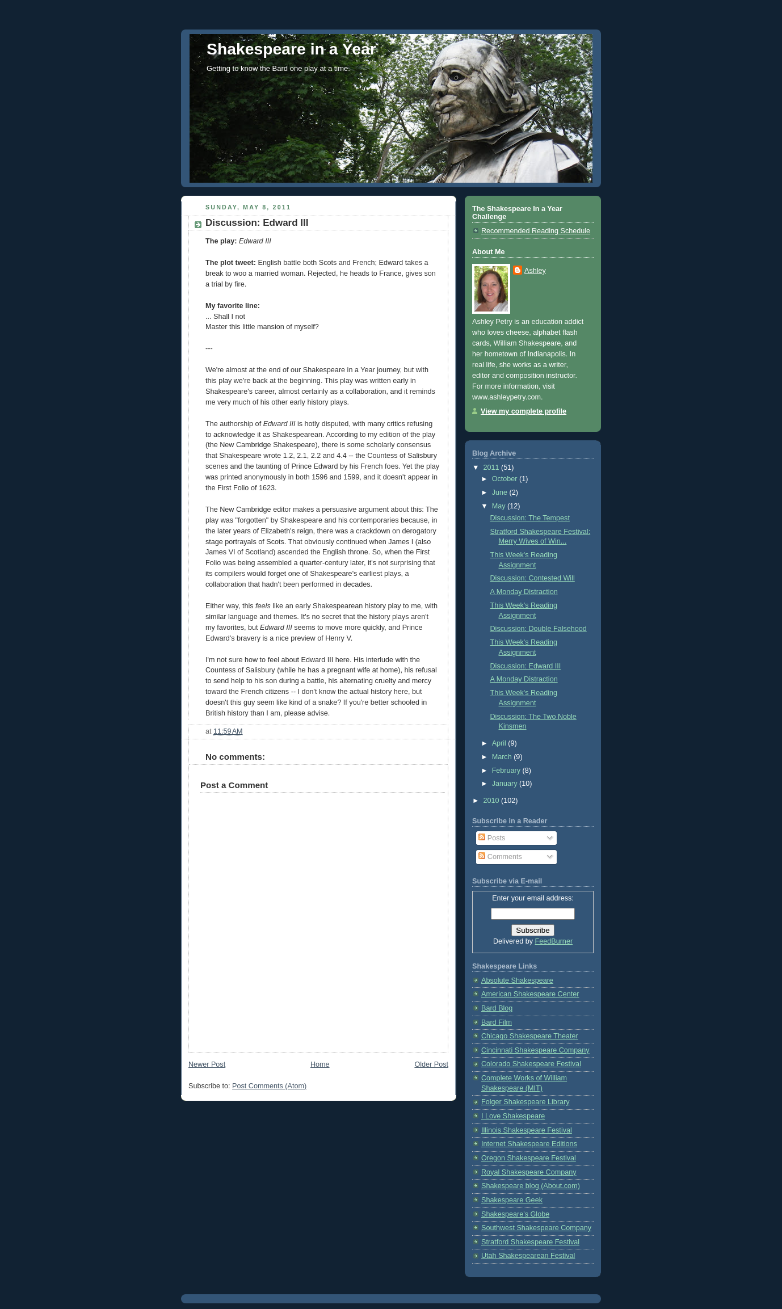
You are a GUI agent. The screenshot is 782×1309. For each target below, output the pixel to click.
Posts (491, 838)
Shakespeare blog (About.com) (530, 1186)
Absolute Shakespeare (517, 980)
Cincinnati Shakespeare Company (535, 1050)
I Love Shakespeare (513, 1116)
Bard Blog (496, 1008)
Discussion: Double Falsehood (538, 629)
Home (320, 1064)
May (499, 506)
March (503, 757)
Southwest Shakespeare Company (536, 1228)
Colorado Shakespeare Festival (531, 1064)
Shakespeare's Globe (515, 1214)
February (507, 771)
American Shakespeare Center (530, 994)
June (501, 492)
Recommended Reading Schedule (535, 231)
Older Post (431, 1064)
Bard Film (496, 1022)
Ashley (535, 271)
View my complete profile (523, 411)
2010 (493, 801)
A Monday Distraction (524, 592)
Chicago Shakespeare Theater (529, 1036)
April (500, 743)
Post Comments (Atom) (269, 1086)
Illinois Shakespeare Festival (526, 1130)
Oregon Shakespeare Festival (528, 1158)
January (505, 784)
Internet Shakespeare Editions (529, 1144)
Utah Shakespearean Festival (528, 1256)
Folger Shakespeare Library (525, 1102)
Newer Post (206, 1064)
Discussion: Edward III (525, 666)
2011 (493, 468)
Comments (500, 857)
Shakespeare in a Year (291, 49)
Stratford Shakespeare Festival (530, 1242)
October (505, 479)
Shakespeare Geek (512, 1200)
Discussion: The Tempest (530, 518)
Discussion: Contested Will (532, 578)
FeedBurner (554, 941)
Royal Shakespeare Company (529, 1172)
